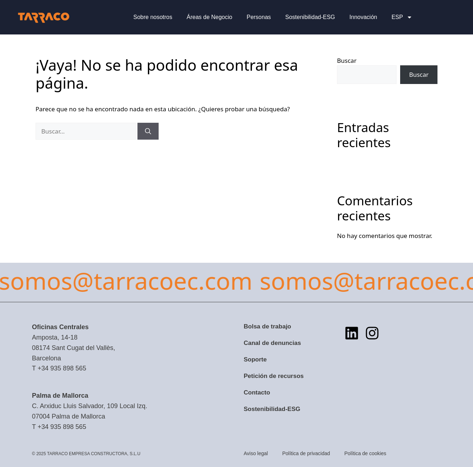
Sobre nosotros (153, 17)
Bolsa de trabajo (267, 326)
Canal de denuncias (272, 343)
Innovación (363, 17)
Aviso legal (256, 453)
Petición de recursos (274, 376)
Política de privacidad (306, 453)
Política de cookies (366, 453)
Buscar (346, 60)
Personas (259, 17)
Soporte (255, 359)
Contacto (257, 392)
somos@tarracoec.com (263, 280)
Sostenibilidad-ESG (310, 17)
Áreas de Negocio (209, 17)
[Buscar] (148, 131)
